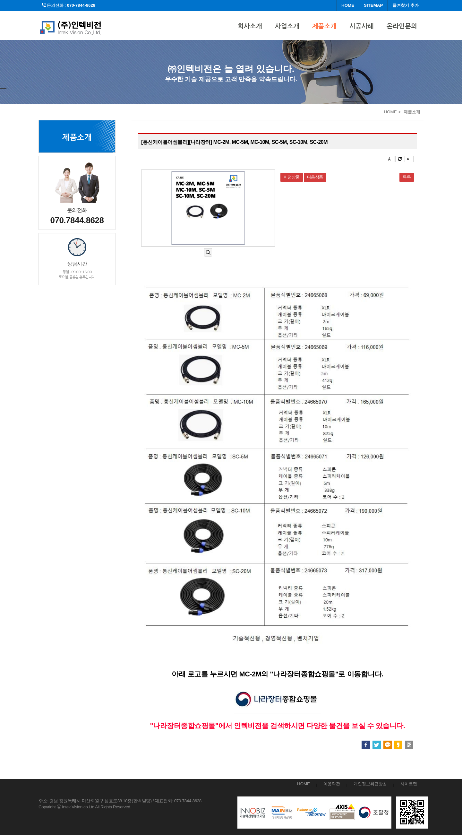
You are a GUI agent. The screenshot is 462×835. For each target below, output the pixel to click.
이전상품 (292, 177)
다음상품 (315, 177)
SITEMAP (373, 5)
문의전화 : (68, 5)
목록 (407, 177)
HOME (347, 5)
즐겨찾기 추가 (405, 5)
